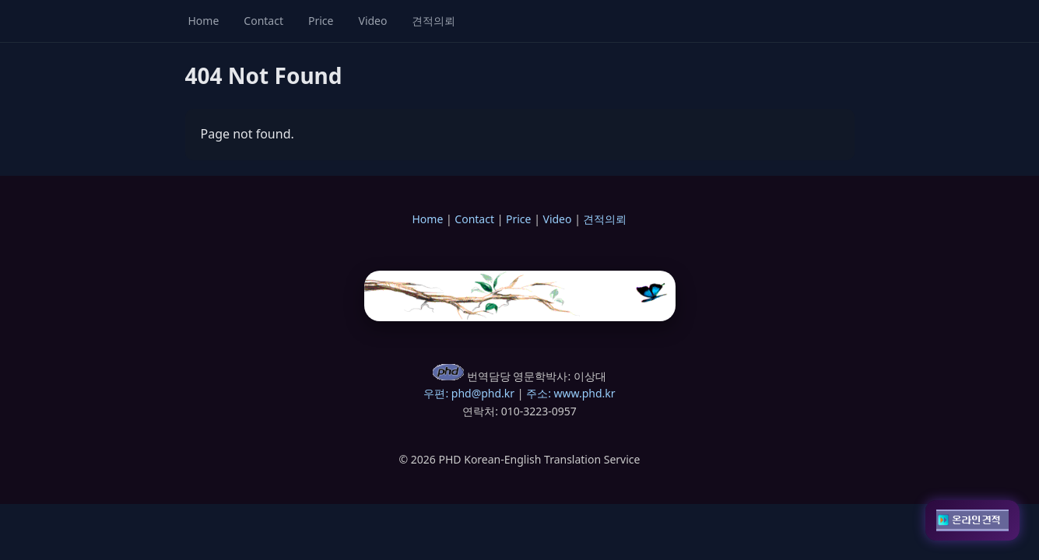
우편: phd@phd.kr (468, 393)
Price (320, 20)
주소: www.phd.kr (570, 393)
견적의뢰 (433, 20)
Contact (263, 20)
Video (372, 20)
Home (203, 20)
